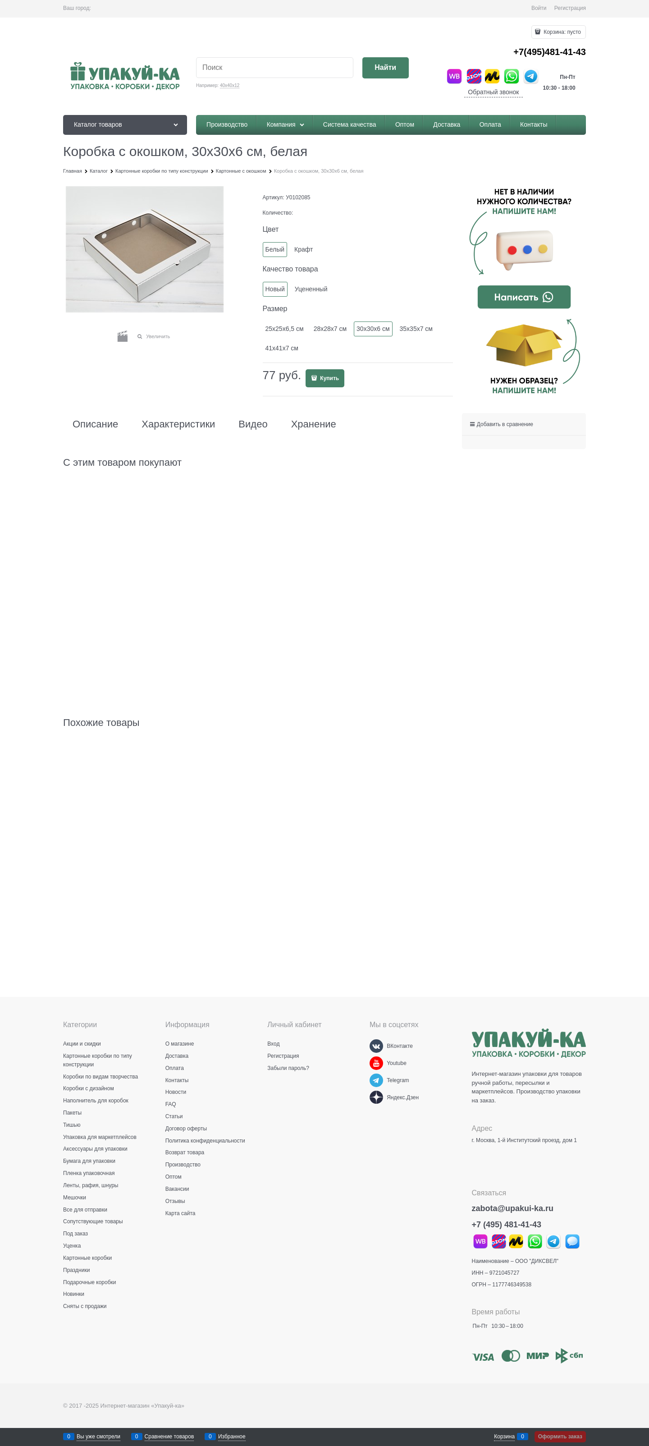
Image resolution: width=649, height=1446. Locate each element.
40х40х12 (229, 85)
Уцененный (311, 289)
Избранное (232, 1436)
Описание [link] (95, 424)
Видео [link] (252, 424)
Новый (275, 289)
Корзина (504, 1436)
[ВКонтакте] (376, 1046)
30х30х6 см (372, 328)
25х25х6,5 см (284, 328)
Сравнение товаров (169, 1436)
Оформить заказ (560, 1436)
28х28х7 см (330, 328)
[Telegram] (376, 1080)
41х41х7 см (281, 348)
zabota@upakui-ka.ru (513, 1208)
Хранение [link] (313, 424)
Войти (539, 8)
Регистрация (570, 8)
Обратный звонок (493, 92)
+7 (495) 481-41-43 (507, 1224)
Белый (275, 249)
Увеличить (158, 336)
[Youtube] (376, 1063)
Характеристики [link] (178, 424)
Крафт (303, 249)
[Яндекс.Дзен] (376, 1097)
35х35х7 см (416, 328)
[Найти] (385, 67)
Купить (329, 378)
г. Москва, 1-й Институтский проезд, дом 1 (524, 1140)
